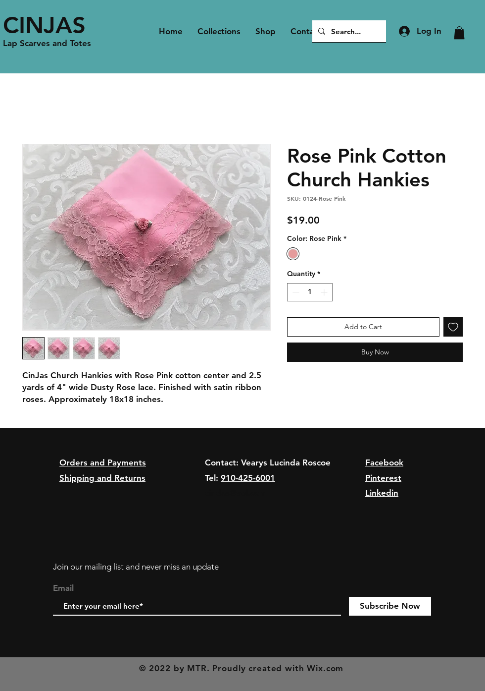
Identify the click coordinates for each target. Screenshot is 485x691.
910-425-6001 (248, 478)
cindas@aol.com (236, 493)
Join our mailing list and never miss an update (136, 567)
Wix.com (325, 668)
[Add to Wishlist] (453, 327)
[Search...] (348, 31)
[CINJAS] (50, 25)
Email (63, 588)
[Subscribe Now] (390, 606)
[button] (459, 32)
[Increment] (325, 292)
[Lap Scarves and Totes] (50, 44)
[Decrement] (295, 292)
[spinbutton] (310, 292)
